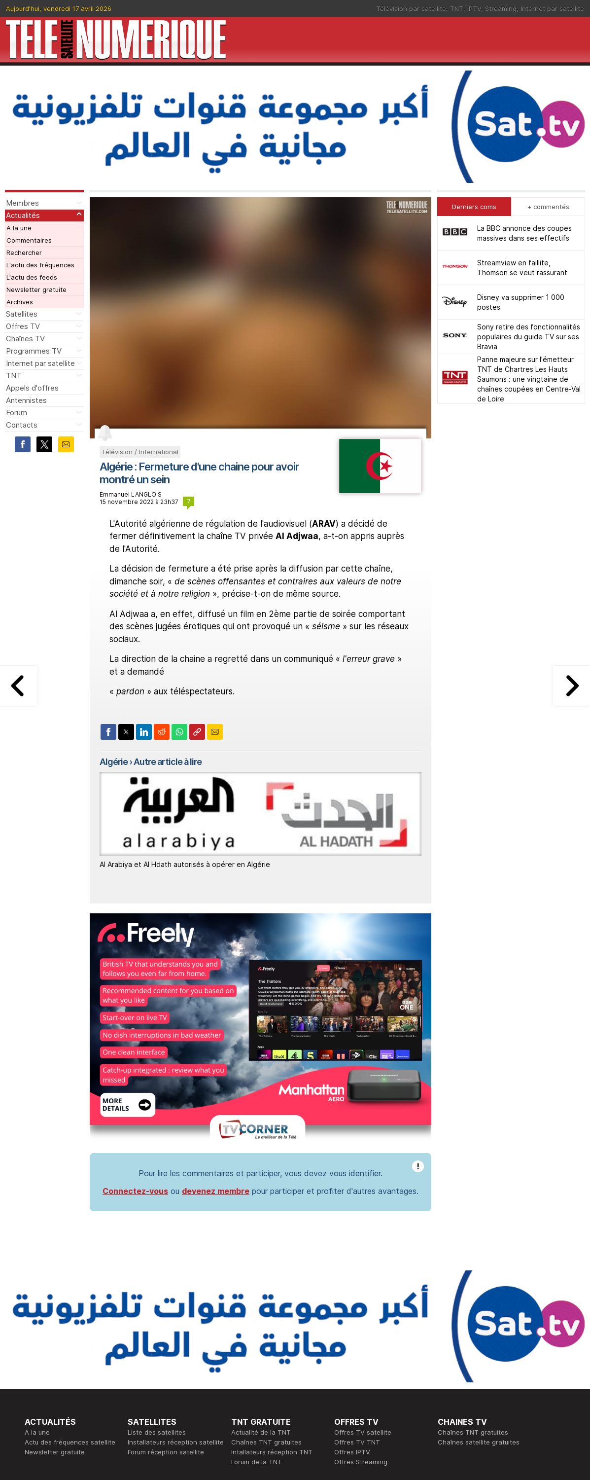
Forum (16, 412)
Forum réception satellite (166, 1325)
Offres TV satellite (362, 1305)
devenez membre (215, 1064)
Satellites (21, 314)
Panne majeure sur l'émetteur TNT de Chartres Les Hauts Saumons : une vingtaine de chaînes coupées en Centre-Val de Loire (529, 379)
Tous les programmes (58, 1394)
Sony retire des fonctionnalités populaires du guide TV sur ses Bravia (528, 337)
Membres (22, 203)
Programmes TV (34, 351)
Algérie (114, 762)
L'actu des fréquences (40, 265)
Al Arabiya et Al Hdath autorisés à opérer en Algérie (185, 864)
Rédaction (246, 1374)
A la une (19, 228)
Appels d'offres (32, 388)
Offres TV (23, 326)
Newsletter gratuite (36, 289)
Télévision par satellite (411, 8)
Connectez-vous (135, 1064)
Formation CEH (357, 1374)
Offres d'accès (150, 1394)
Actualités (23, 215)
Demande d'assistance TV (271, 1404)
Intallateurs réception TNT (271, 1325)
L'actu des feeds (31, 277)
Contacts (21, 425)
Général (243, 1394)
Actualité (141, 1384)
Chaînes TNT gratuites (266, 1315)
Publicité (244, 1384)
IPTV (474, 8)
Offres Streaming (360, 1335)
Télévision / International (140, 452)
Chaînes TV (25, 338)
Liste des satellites (157, 1305)
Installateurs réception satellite (176, 1315)
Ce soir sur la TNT (53, 1384)
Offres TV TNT (357, 1315)
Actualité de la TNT (261, 1305)
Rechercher (24, 252)
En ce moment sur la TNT (64, 1374)
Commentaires (29, 240)
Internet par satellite (552, 8)
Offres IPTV (352, 1325)
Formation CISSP (359, 1384)
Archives (19, 302)
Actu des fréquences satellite (70, 1315)
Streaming (501, 8)
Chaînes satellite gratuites (479, 1315)
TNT (456, 8)
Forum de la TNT (256, 1335)
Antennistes (26, 400)
